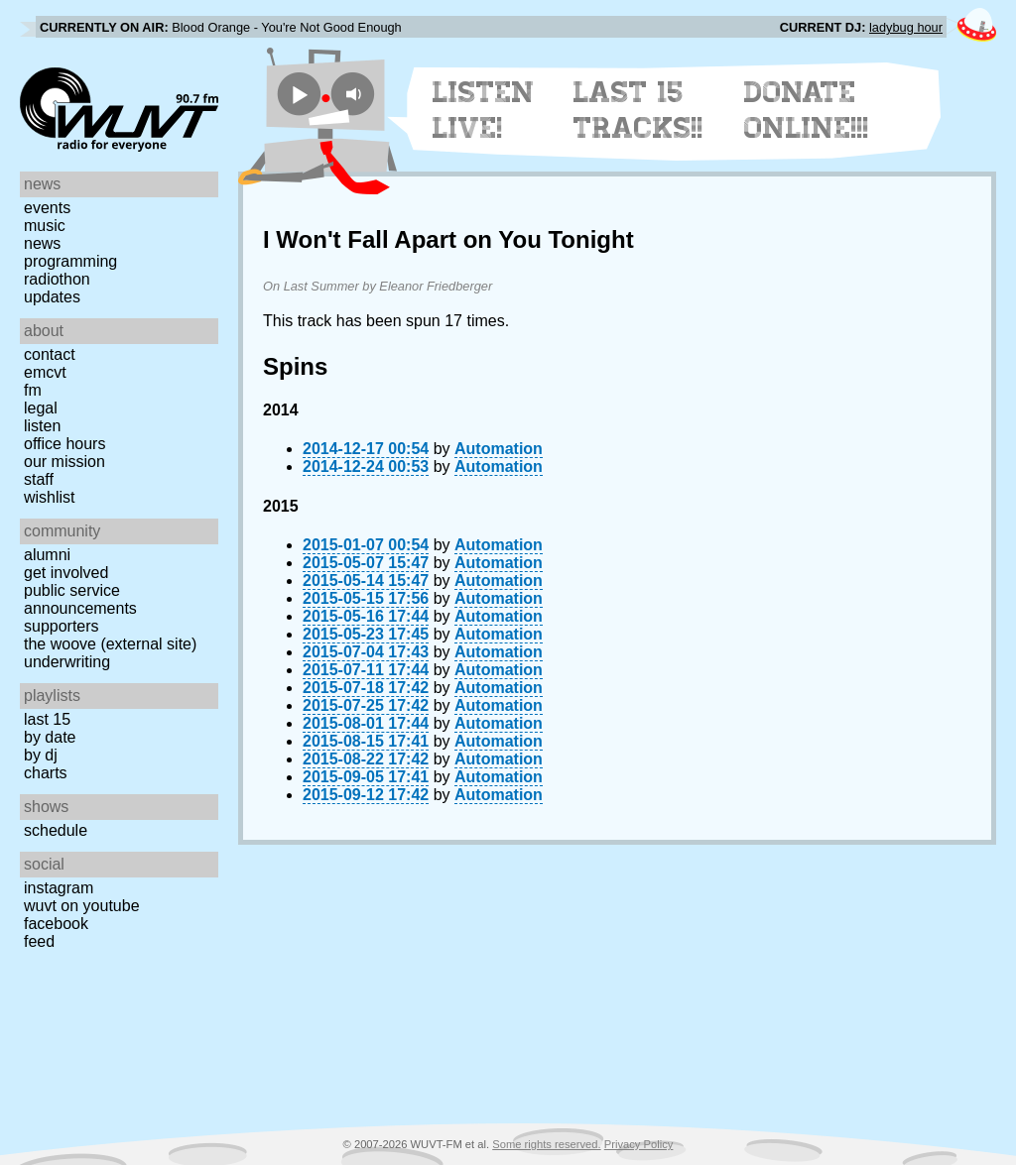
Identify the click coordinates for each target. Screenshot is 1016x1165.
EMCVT (45, 372)
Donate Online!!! (806, 110)
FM (33, 390)
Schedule (55, 830)
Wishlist (49, 497)
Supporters (61, 626)
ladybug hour (906, 27)
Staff (39, 479)
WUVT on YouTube (82, 905)
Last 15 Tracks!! (638, 110)
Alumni (47, 554)
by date (49, 737)
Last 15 (47, 719)
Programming (70, 261)
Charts (45, 772)
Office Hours (64, 443)
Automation (498, 448)
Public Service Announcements (80, 599)
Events (47, 207)
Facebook (56, 923)
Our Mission (64, 461)
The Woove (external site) (110, 644)
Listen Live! (484, 110)
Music (44, 225)
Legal (41, 408)
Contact (49, 354)
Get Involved (66, 572)
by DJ (41, 755)
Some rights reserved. (546, 1144)
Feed (39, 941)
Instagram (58, 887)
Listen (42, 425)
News (42, 243)
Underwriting (67, 661)
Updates (52, 297)
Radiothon (57, 279)
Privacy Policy (639, 1144)
